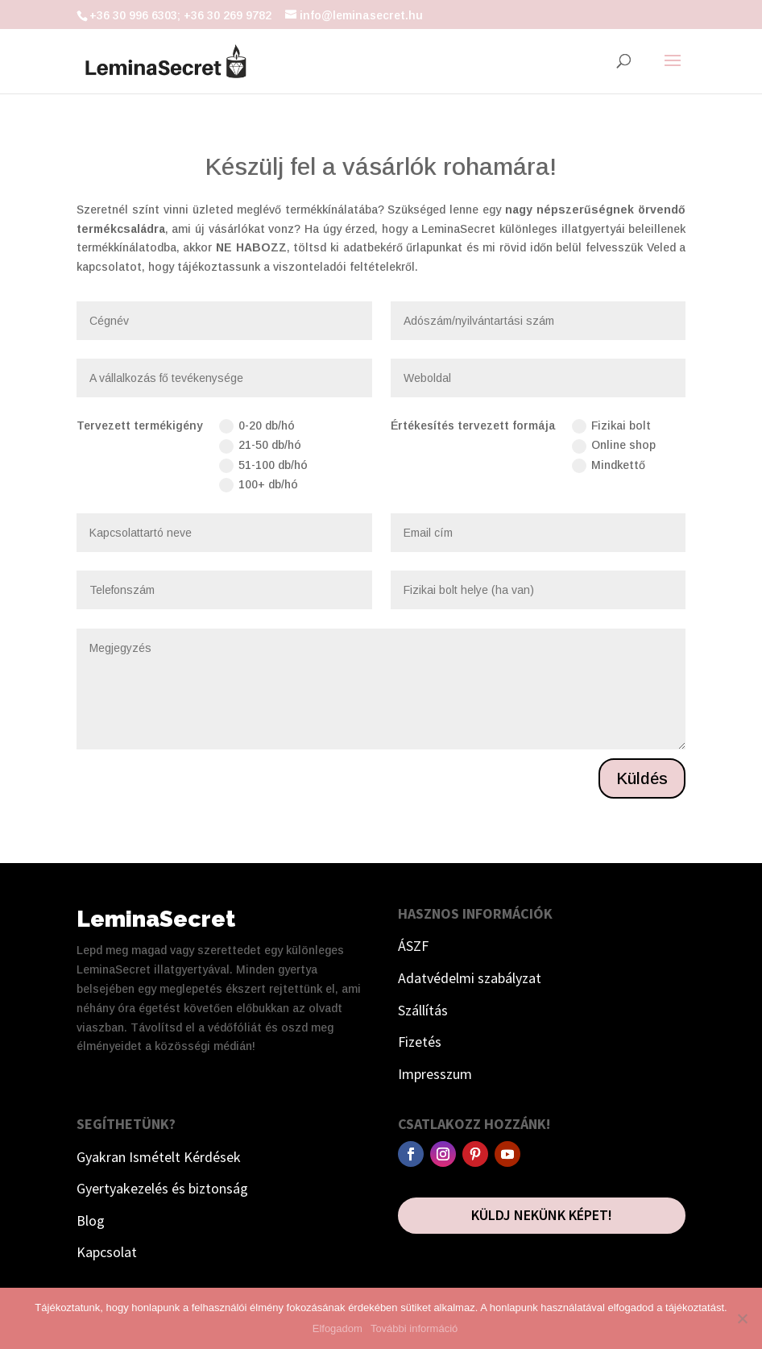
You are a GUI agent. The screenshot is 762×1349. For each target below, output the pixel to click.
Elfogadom (337, 1328)
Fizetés (419, 1041)
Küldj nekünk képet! (541, 1215)
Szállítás (423, 1010)
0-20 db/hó (257, 426)
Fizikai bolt (611, 426)
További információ (414, 1328)
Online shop (614, 445)
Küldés (642, 778)
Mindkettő (608, 466)
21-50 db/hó (260, 445)
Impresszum (435, 1074)
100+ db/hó (258, 485)
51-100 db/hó (263, 466)
